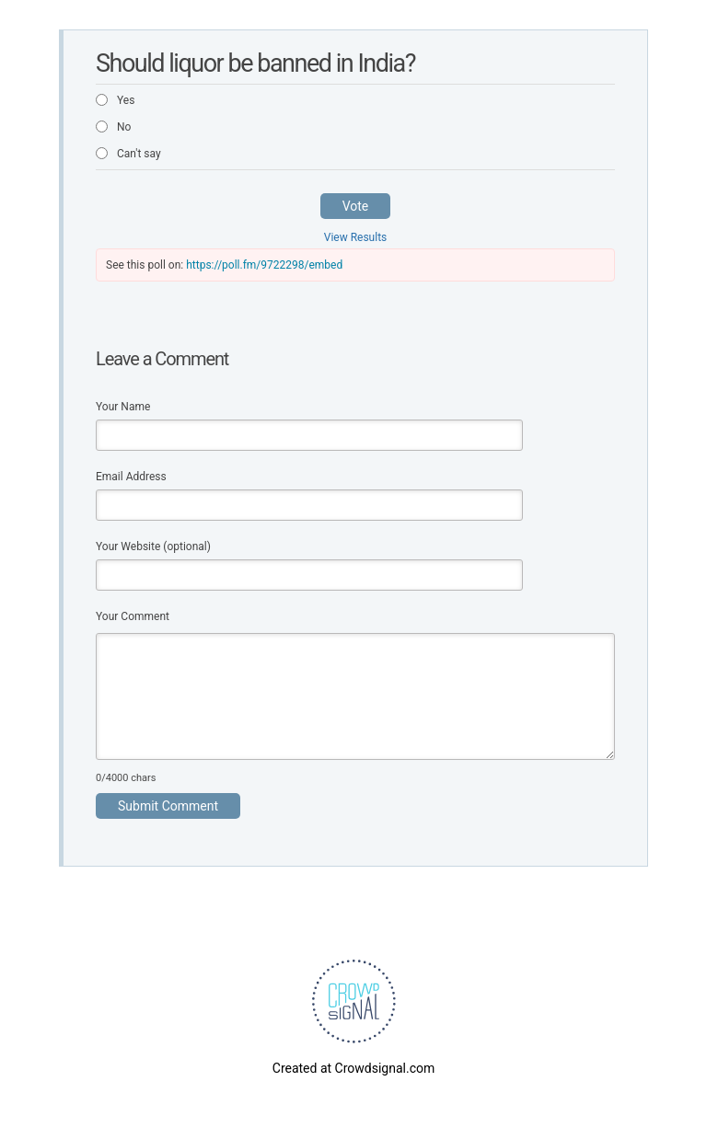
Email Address (131, 476)
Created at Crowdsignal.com (353, 1068)
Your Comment (132, 616)
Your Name (123, 406)
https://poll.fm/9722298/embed (264, 265)
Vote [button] (355, 206)
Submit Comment (168, 806)
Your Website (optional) (153, 546)
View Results (356, 237)
